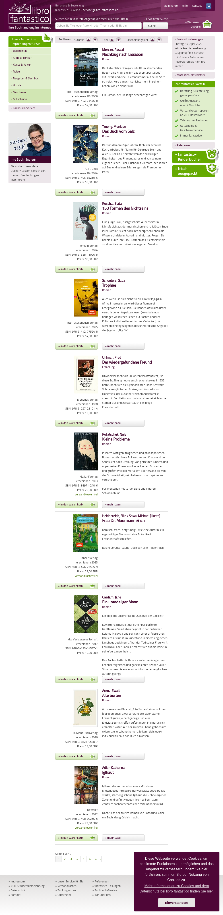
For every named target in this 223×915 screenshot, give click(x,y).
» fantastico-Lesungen (189, 39)
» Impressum (16, 881)
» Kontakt (14, 894)
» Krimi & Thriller (21, 57)
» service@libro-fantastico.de (99, 10)
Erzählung (127, 362)
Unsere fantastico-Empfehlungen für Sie (31, 41)
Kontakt (197, 5)
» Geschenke (19, 92)
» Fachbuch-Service (23, 108)
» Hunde (16, 85)
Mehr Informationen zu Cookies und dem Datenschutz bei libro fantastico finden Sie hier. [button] (177, 888)
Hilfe (185, 5)
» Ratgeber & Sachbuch (25, 78)
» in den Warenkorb (76, 115)
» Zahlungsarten (65, 890)
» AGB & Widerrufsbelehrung (26, 886)
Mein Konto (170, 5)
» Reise (15, 71)
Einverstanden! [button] (176, 903)
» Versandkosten (65, 886)
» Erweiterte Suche (156, 19)
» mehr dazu (113, 115)
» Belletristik (19, 50)
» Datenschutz (17, 890)
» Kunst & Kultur (21, 64)
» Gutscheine (19, 99)
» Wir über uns (101, 894)
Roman (122, 54)
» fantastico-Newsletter (190, 75)
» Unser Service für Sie (69, 881)
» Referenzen (183, 145)
